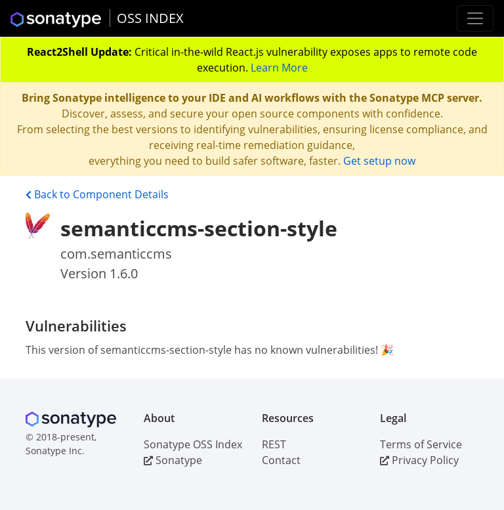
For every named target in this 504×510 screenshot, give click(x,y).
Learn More (279, 67)
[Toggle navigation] (475, 18)
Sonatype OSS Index (193, 444)
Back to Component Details (97, 194)
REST (274, 444)
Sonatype (173, 460)
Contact (281, 460)
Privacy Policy (419, 460)
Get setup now (379, 161)
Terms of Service (421, 444)
